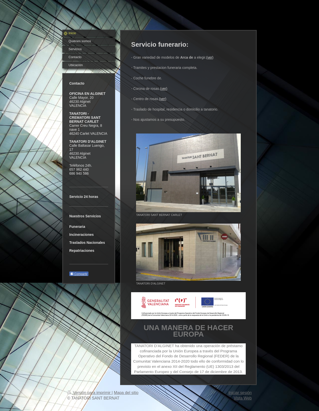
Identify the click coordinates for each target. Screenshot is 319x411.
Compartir (78, 274)
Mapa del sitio (126, 393)
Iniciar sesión (240, 393)
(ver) (210, 57)
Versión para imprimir (89, 393)
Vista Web (243, 398)
